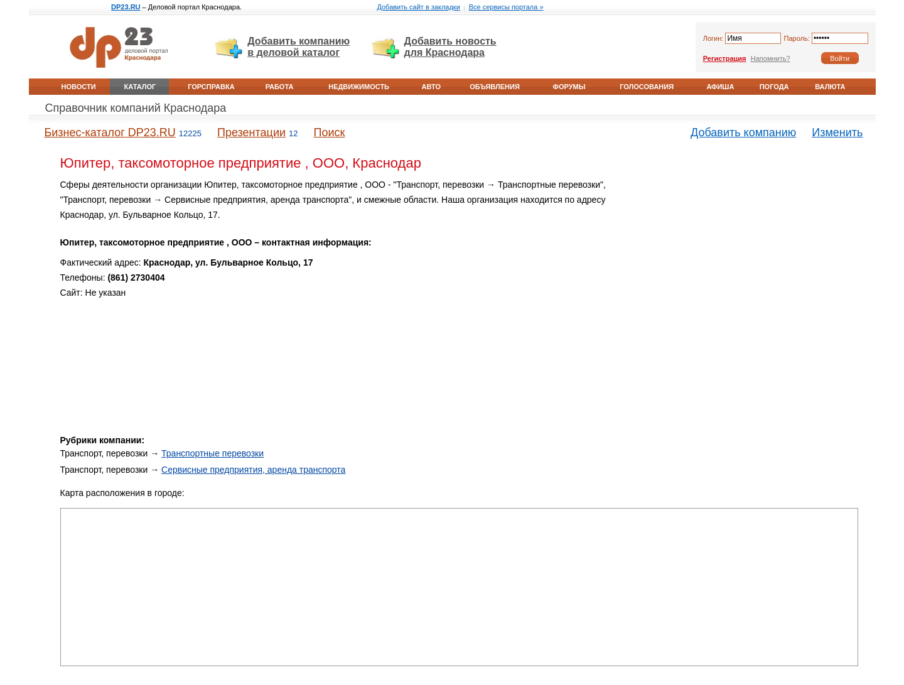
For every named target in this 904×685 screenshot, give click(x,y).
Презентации (251, 132)
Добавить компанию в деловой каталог (298, 47)
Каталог (140, 86)
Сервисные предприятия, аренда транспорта (253, 470)
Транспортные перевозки (212, 453)
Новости (79, 86)
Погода (774, 86)
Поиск (329, 132)
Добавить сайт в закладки (418, 7)
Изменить (837, 132)
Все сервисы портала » (506, 7)
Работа (280, 86)
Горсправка (211, 86)
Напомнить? (770, 58)
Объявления (495, 86)
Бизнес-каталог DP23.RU (110, 132)
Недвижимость (358, 86)
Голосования (647, 86)
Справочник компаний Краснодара (136, 108)
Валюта (830, 86)
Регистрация (724, 58)
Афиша (720, 86)
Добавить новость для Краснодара (450, 47)
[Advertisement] (751, 265)
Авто (431, 86)
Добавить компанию (743, 132)
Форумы (569, 86)
